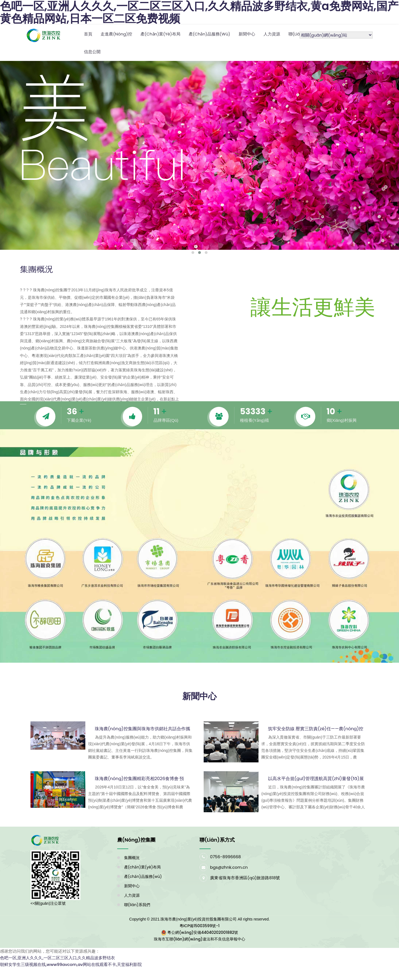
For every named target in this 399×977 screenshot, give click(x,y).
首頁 (88, 34)
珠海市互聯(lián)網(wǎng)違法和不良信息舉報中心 (199, 938)
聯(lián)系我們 (137, 904)
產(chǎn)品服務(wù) (209, 34)
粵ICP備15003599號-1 (200, 925)
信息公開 (92, 51)
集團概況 (132, 857)
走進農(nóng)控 (116, 34)
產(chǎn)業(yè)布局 (160, 34)
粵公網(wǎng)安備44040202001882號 (202, 932)
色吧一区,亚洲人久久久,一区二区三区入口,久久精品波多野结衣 (57, 957)
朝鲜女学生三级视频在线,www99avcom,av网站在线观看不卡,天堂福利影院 (71, 964)
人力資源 (272, 34)
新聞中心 (247, 34)
